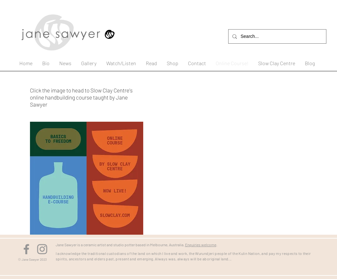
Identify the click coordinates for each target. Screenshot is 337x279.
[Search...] (277, 36)
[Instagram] (42, 249)
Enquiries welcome (200, 244)
